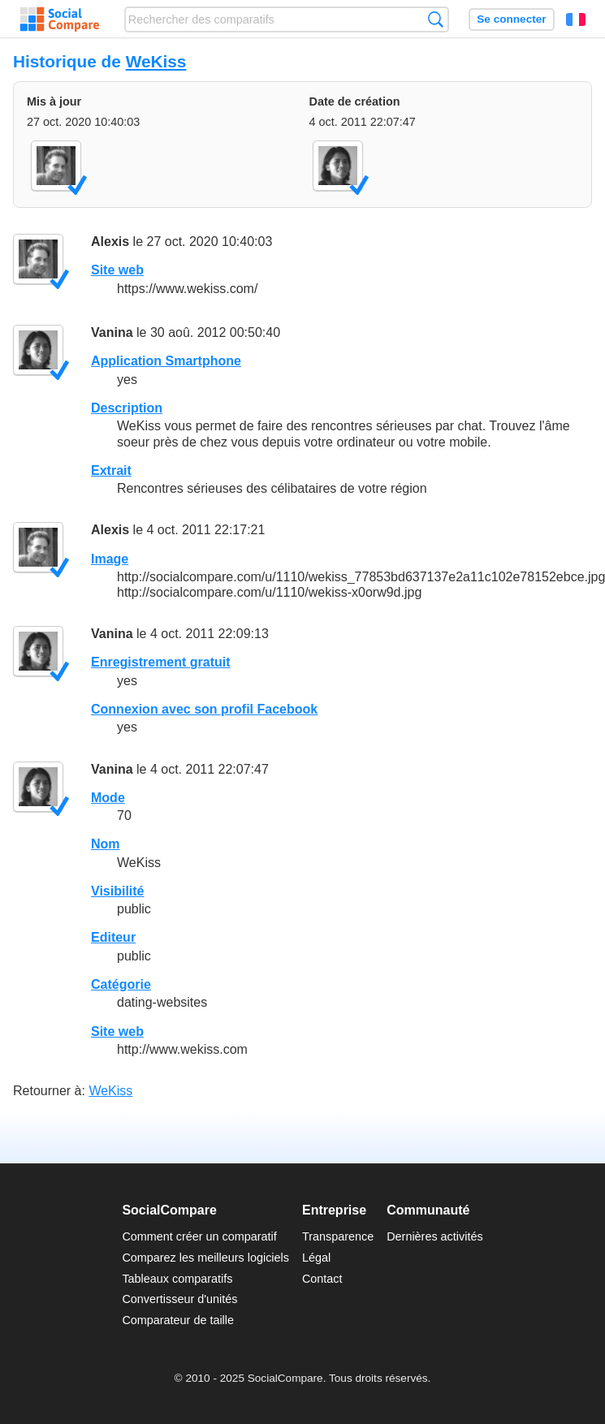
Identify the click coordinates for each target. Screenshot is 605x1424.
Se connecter (511, 19)
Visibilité (118, 891)
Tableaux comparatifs (177, 1278)
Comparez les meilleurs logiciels (205, 1257)
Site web (117, 270)
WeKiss (156, 61)
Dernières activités (434, 1236)
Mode (108, 798)
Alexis (110, 241)
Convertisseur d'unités (179, 1298)
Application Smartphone (166, 361)
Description (126, 408)
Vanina (112, 332)
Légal (316, 1257)
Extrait (111, 470)
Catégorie (121, 984)
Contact (322, 1278)
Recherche (435, 19)
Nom (105, 844)
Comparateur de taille (178, 1320)
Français (576, 19)
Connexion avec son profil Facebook (204, 709)
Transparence (338, 1236)
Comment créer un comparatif (199, 1236)
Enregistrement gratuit (161, 662)
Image (109, 559)
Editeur (113, 937)
